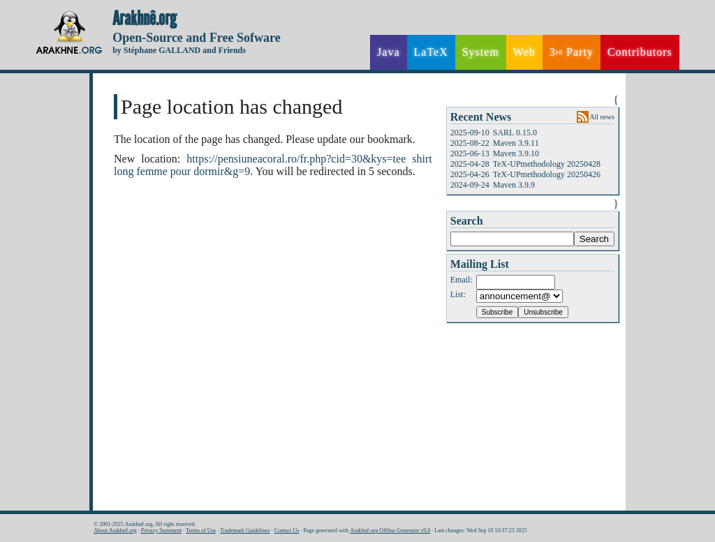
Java (388, 52)
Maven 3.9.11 (516, 143)
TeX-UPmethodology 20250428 (546, 164)
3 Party (572, 52)
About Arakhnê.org (115, 530)
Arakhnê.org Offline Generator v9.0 (390, 530)
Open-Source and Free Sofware (196, 38)
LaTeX (431, 52)
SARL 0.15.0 (515, 132)
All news (601, 117)
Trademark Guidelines (245, 530)
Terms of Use (201, 530)
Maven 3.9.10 (516, 153)
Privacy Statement (161, 530)
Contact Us (287, 530)
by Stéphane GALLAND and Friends (179, 50)
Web (524, 52)
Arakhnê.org (144, 19)
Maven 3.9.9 (514, 185)
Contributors (639, 52)
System (480, 52)
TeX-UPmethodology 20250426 (546, 174)
